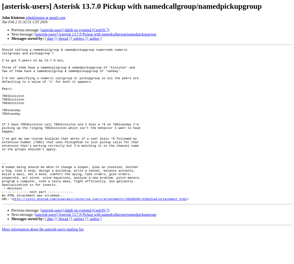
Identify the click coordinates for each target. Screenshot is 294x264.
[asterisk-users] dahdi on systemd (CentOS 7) (75, 30)
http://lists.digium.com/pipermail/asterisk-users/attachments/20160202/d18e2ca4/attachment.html (100, 229)
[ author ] (94, 38)
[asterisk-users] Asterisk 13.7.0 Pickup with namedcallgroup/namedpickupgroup (95, 34)
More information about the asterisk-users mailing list (43, 260)
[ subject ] (78, 38)
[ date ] (50, 38)
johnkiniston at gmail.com (45, 18)
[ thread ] (63, 38)
